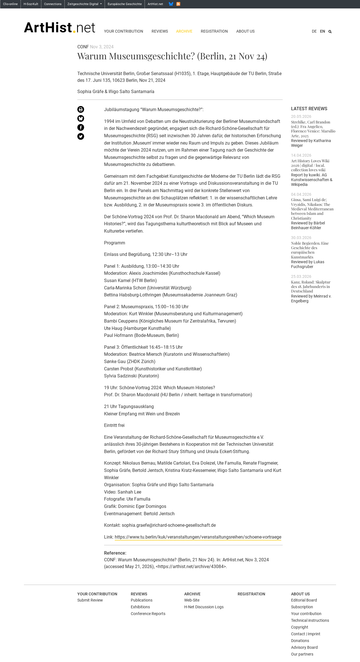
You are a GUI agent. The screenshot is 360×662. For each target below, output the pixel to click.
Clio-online (10, 4)
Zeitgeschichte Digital (83, 4)
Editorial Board (304, 600)
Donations (300, 640)
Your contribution (123, 31)
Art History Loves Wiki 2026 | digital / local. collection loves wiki (310, 165)
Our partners (302, 654)
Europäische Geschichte (125, 4)
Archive (184, 31)
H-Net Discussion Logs (204, 607)
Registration (214, 31)
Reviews (160, 31)
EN (322, 31)
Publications (141, 600)
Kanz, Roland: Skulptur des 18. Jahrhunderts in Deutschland (310, 286)
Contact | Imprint (305, 634)
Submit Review (90, 600)
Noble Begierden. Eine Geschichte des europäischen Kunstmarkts (310, 249)
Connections (53, 4)
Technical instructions (310, 620)
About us (245, 31)
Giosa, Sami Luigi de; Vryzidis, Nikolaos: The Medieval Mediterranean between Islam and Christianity (312, 208)
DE (314, 31)
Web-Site (191, 600)
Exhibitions (140, 607)
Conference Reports (148, 613)
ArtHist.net (155, 4)
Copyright (299, 627)
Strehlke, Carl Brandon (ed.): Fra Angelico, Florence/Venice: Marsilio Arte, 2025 (313, 128)
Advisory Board (304, 647)
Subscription (302, 607)
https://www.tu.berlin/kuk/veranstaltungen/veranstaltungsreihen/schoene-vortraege (198, 537)
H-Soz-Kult (31, 4)
